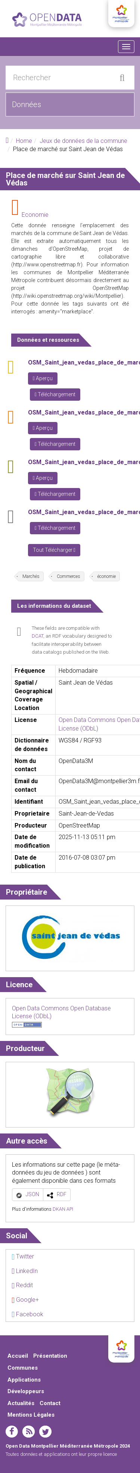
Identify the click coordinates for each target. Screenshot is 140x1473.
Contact (50, 1403)
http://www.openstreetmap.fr (47, 265)
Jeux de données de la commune (83, 140)
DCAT (37, 636)
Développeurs (25, 1391)
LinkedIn (25, 1271)
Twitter (23, 1256)
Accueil (17, 1355)
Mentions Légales (31, 1414)
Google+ (25, 1299)
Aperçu (43, 378)
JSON (32, 1194)
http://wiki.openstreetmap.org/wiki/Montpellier (67, 296)
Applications (24, 1379)
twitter (45, 1432)
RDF (61, 1194)
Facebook (27, 1314)
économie (106, 576)
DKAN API (63, 1209)
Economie (35, 214)
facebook (12, 1432)
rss (28, 1432)
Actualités (20, 1403)
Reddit (22, 1285)
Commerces (68, 576)
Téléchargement (55, 394)
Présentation (50, 1355)
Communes (22, 1367)
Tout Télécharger (54, 550)
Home (24, 140)
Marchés (31, 576)
